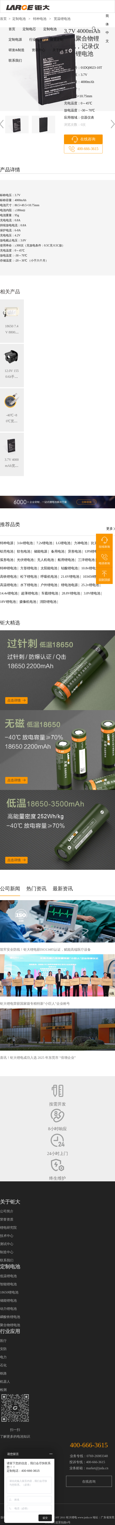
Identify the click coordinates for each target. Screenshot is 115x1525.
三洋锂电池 (87, 560)
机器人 (5, 1381)
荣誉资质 (6, 1219)
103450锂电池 (93, 576)
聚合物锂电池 (10, 1325)
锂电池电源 (70, 585)
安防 (3, 1349)
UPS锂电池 (93, 551)
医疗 (3, 1340)
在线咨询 (87, 139)
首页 (12, 29)
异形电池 (75, 551)
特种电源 (7, 543)
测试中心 (6, 1244)
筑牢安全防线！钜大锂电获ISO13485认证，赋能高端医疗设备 (45, 949)
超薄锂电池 (30, 593)
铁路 (3, 1373)
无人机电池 (46, 560)
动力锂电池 (8, 1308)
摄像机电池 (28, 601)
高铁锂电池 (9, 576)
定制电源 (15, 39)
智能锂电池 (8, 1284)
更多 (109, 528)
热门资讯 (36, 888)
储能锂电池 (8, 1300)
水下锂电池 (29, 585)
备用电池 (58, 551)
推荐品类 (10, 524)
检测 (3, 1390)
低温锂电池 (8, 1276)
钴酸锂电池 (70, 568)
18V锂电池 (8, 601)
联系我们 (15, 60)
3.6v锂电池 (25, 543)
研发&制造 (16, 50)
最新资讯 (63, 888)
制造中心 (6, 1252)
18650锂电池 (9, 1292)
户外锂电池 (49, 585)
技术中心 (6, 1236)
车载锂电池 (50, 593)
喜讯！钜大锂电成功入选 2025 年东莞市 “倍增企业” (38, 1057)
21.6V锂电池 (70, 576)
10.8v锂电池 (90, 568)
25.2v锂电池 (90, 585)
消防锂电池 (48, 601)
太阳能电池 (49, 568)
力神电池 (81, 543)
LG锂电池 (63, 543)
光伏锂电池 (25, 560)
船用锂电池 (66, 560)
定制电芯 (29, 29)
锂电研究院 (8, 1227)
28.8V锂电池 (71, 593)
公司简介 (6, 1211)
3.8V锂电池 (92, 593)
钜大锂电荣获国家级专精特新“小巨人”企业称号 (35, 1003)
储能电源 (41, 551)
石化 (3, 1365)
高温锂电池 (9, 585)
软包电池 (24, 551)
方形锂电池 (29, 568)
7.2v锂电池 (44, 543)
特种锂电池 (9, 568)
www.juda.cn (85, 1517)
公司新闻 (10, 888)
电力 (3, 1357)
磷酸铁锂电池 (10, 1317)
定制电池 (50, 29)
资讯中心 (38, 50)
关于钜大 (59, 50)
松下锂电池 (29, 576)
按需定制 (56, 39)
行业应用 (36, 39)
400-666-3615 (87, 149)
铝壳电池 (7, 551)
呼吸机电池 (49, 576)
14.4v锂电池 (9, 593)
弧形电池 (7, 560)
